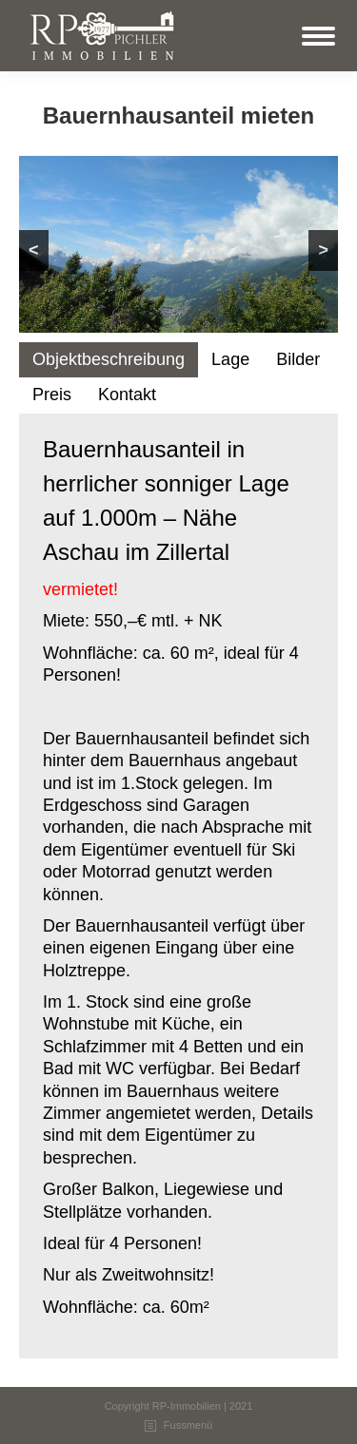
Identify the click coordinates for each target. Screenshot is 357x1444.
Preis (51, 394)
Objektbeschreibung (108, 359)
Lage (230, 359)
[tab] (108, 359)
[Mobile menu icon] (318, 36)
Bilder (298, 359)
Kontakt (127, 394)
